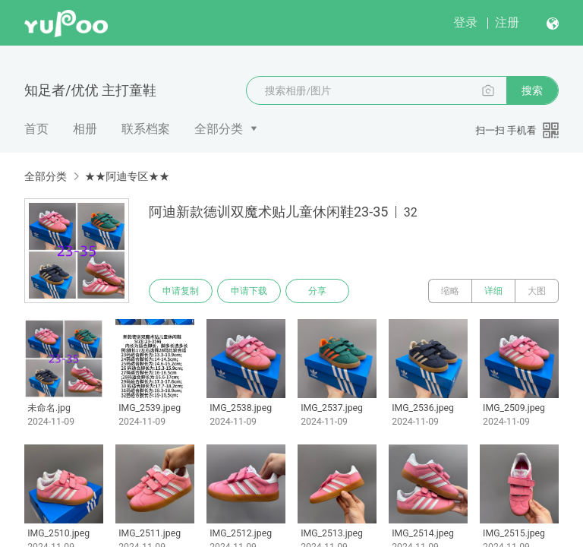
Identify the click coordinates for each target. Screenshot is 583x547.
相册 (85, 129)
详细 (493, 291)
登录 (465, 22)
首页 (36, 129)
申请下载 (249, 291)
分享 (317, 291)
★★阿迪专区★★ (126, 176)
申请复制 (180, 291)
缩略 (450, 291)
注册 (507, 22)
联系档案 (145, 129)
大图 (537, 291)
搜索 (532, 90)
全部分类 (218, 129)
